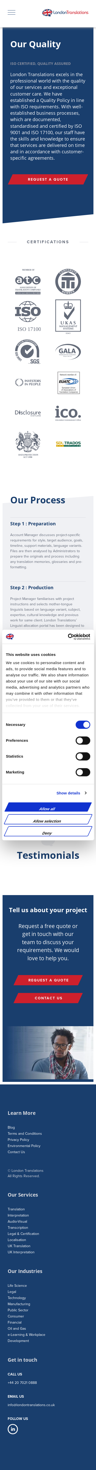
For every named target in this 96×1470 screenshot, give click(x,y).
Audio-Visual (17, 1221)
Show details (68, 793)
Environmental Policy (24, 1146)
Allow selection (47, 821)
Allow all (47, 809)
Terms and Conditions (25, 1133)
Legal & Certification (23, 1234)
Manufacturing (19, 1304)
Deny (47, 833)
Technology (17, 1298)
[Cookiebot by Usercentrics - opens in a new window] (68, 636)
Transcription (18, 1227)
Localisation (17, 1240)
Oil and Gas (17, 1328)
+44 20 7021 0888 (22, 1383)
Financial (15, 1322)
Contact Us (16, 1152)
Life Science (17, 1285)
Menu (11, 10)
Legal (12, 1292)
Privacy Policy (18, 1140)
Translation (16, 1209)
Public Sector (18, 1310)
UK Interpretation (21, 1252)
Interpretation (18, 1215)
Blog (11, 1127)
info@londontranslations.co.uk (31, 1405)
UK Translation (19, 1246)
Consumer (16, 1316)
